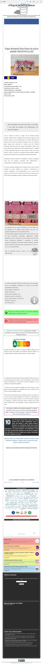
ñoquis (21, 509)
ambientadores (19, 490)
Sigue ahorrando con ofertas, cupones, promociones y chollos (16, 566)
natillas (21, 501)
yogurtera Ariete (20, 410)
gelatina (12, 498)
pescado (27, 502)
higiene (26, 498)
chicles (22, 493)
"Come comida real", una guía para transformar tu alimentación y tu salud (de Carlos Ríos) (20, 636)
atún (6, 491)
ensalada (14, 497)
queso (22, 504)
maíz (37, 500)
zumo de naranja (32, 508)
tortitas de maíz (14, 508)
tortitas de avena (8, 508)
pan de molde (33, 501)
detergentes (17, 496)
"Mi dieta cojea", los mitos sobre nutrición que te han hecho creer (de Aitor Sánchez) (18, 642)
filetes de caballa (19, 497)
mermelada (12, 501)
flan (24, 497)
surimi (6, 507)
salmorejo (13, 506)
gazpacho (34, 497)
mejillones (7, 501)
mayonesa (32, 500)
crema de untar (29, 494)
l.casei (35, 498)
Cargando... (6, 576)
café (37, 491)
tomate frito (10, 507)
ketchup (31, 498)
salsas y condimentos (29, 506)
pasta (8, 502)
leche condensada (13, 500)
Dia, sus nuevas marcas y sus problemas (11, 546)
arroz (36, 490)
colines (13, 494)
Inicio (23, 482)
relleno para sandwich (34, 504)
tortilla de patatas (17, 507)
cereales (14, 493)
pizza (35, 502)
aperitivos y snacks (29, 490)
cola (10, 494)
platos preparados (11, 504)
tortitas (29, 507)
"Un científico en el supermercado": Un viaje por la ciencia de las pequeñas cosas (18, 644)
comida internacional (20, 494)
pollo (19, 504)
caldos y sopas (9, 493)
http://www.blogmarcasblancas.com (26, 662)
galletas (28, 497)
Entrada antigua (36, 482)
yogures (24, 508)
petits (31, 502)
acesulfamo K (34, 244)
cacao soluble (31, 491)
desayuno (10, 496)
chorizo (32, 493)
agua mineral (11, 490)
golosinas (16, 498)
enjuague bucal (8, 497)
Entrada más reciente (8, 482)
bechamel (24, 491)
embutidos (33, 496)
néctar (25, 501)
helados (21, 498)
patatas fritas (13, 503)
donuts (21, 496)
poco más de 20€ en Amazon (21, 414)
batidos (10, 491)
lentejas (19, 500)
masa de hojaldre (24, 500)
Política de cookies (7, 539)
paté (19, 502)
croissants (36, 494)
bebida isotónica (17, 491)
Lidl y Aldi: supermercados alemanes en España (13, 560)
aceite (6, 490)
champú (18, 493)
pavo (22, 503)
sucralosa (7, 246)
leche (7, 500)
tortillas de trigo (24, 507)
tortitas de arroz (35, 507)
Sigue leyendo (6, 543)
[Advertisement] (21, 35)
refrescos (27, 504)
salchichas (8, 506)
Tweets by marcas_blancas (8, 604)
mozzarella (16, 501)
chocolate (27, 493)
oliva (27, 501)
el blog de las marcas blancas (21, 5)
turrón (19, 508)
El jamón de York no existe (14, 331)
